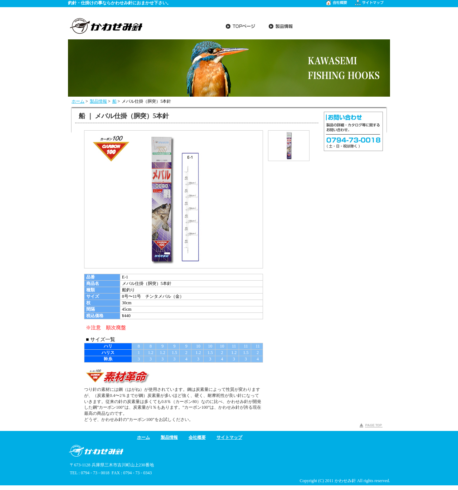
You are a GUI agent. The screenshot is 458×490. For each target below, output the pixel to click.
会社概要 (197, 437)
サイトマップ (229, 437)
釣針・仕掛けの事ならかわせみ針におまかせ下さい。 (119, 2)
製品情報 (98, 101)
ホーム (78, 101)
